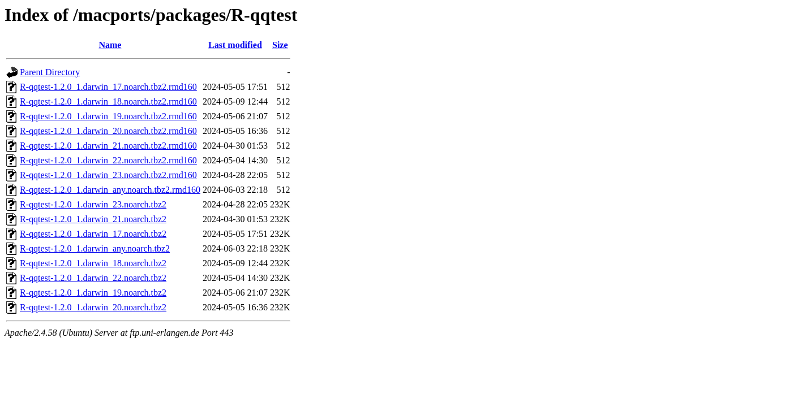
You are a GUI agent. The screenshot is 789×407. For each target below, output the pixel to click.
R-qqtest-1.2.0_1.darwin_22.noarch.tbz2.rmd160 (108, 160)
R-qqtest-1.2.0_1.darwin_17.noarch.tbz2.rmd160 (108, 87)
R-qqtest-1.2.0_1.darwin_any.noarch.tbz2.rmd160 (110, 189)
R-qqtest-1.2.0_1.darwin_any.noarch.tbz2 (95, 248)
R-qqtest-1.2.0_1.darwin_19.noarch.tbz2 (93, 292)
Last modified (235, 45)
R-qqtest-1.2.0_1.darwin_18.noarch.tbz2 (93, 263)
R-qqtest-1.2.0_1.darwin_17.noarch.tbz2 (93, 234)
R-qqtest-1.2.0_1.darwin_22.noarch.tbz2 (93, 278)
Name (109, 45)
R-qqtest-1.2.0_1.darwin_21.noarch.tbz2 (93, 219)
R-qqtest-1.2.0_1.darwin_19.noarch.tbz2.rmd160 (108, 116)
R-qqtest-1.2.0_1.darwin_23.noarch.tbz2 (93, 204)
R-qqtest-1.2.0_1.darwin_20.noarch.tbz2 (93, 307)
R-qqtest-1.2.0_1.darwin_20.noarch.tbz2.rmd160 (108, 131)
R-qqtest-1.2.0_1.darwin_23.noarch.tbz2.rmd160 (108, 175)
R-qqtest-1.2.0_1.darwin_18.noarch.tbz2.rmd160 (108, 101)
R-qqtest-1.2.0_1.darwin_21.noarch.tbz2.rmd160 (108, 145)
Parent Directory (50, 72)
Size (280, 45)
